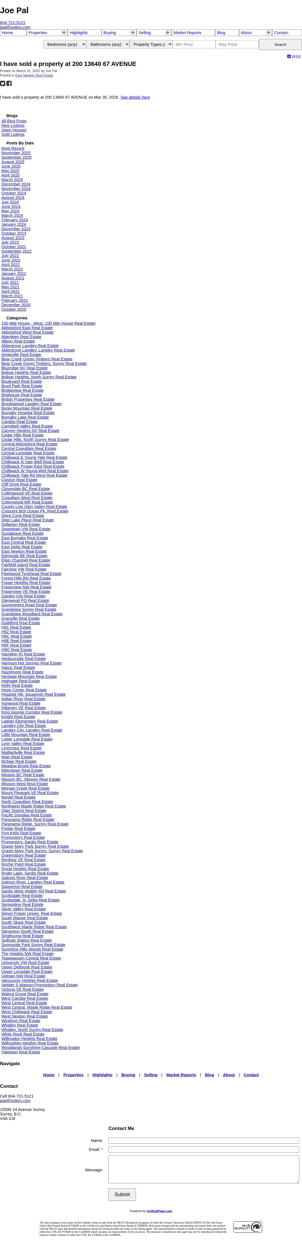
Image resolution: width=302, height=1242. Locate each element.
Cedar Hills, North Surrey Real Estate (35, 439)
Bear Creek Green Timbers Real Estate (36, 359)
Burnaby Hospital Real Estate (28, 412)
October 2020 (13, 309)
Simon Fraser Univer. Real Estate (31, 913)
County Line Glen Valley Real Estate (34, 506)
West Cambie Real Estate (24, 998)
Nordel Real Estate (18, 797)
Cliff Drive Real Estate (21, 484)
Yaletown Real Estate (20, 1052)
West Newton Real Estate (24, 1016)
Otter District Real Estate (23, 810)
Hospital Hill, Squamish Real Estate (33, 694)
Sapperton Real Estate (21, 886)
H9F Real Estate (16, 645)
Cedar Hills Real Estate (22, 435)
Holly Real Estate (17, 685)
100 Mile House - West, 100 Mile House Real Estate (48, 323)
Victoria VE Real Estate (22, 989)
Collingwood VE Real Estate (26, 493)
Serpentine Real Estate (22, 904)
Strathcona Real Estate (22, 936)
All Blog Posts (13, 121)
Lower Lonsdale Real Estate (26, 739)
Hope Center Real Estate (24, 690)
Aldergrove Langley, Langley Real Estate (38, 350)
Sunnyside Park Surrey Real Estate (33, 944)
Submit (122, 1194)
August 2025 (12, 162)
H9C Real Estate (16, 636)
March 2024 (12, 215)
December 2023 (15, 229)
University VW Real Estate (25, 962)
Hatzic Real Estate (18, 667)
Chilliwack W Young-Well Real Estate (35, 471)
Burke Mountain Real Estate (26, 408)
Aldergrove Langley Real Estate (30, 345)
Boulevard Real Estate (21, 381)
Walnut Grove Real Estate (24, 994)
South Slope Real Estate (23, 922)
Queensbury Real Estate (23, 855)
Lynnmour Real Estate (21, 748)
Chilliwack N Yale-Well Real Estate (32, 462)
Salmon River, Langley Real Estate (32, 882)
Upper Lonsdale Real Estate (26, 971)
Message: (94, 1170)
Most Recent (12, 148)
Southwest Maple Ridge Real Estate (34, 927)
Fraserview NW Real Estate (26, 587)
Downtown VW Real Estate (25, 529)
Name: (97, 1140)
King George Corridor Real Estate (31, 712)
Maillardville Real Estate (23, 752)
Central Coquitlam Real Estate (28, 448)
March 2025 (12, 179)
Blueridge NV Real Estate (24, 368)
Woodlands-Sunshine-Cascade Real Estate (40, 1047)
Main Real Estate (17, 757)
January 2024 (13, 224)
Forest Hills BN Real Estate (26, 578)
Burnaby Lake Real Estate (25, 417)
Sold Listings (13, 134)
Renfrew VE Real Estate (23, 860)
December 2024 (15, 184)
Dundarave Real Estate (22, 533)
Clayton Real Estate (19, 480)
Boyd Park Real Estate (21, 386)
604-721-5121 (12, 22)
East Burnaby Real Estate (24, 538)
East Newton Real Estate (34, 75)
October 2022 (13, 246)
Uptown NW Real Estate (23, 976)
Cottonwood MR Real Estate (27, 502)
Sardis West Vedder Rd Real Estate (33, 891)
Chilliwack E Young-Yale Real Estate (34, 457)
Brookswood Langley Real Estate (31, 404)
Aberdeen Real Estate (21, 336)
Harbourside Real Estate (23, 658)
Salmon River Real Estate (24, 877)
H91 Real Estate (16, 627)
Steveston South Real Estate (27, 931)
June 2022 (10, 260)
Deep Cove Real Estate (22, 515)
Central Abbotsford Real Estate (29, 444)
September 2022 (16, 251)
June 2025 (10, 166)
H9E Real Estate (16, 640)
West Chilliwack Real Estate (26, 1012)
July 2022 (10, 255)
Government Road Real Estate (29, 605)
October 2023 (13, 233)
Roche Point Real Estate (23, 864)
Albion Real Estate (18, 341)
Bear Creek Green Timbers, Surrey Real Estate (44, 363)
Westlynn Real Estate (20, 1020)
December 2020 (15, 305)
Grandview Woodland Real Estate (32, 614)
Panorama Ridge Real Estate (27, 819)
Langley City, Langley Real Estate (31, 730)
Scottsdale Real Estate (22, 895)
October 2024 (13, 193)
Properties (37, 32)
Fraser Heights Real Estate (25, 582)
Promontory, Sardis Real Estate (29, 842)
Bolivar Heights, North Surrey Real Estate (39, 377)
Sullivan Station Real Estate (26, 940)
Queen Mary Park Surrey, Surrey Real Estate (42, 851)
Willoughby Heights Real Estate (30, 1043)
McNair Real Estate (18, 761)
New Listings (13, 125)
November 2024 (15, 188)
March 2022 (12, 269)
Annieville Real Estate (21, 354)
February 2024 (14, 220)
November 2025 (15, 153)
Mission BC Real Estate (22, 775)
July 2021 (10, 282)
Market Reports (187, 32)
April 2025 (10, 175)
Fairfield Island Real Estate (25, 564)
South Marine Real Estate (24, 918)
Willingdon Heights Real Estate (29, 1038)
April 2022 (10, 264)
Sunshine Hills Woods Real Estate (32, 949)
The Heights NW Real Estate (27, 953)
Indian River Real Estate (23, 699)
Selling (144, 32)
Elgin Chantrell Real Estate (25, 560)
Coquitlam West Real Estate (26, 497)
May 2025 (10, 170)
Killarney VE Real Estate (23, 708)
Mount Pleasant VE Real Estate (30, 792)
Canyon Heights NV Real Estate (30, 430)
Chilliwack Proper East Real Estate (32, 466)
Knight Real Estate (18, 716)
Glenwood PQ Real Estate (25, 600)
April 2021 (10, 291)
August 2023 (12, 238)
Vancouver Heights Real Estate (29, 980)
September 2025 (16, 157)
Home (7, 32)
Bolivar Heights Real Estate (26, 372)
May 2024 (10, 211)
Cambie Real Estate (19, 421)
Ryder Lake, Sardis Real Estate (29, 873)
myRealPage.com (159, 1211)
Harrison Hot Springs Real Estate (31, 663)
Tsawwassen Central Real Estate (31, 958)
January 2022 (13, 273)
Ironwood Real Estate (20, 703)
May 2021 (10, 287)
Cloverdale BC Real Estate (25, 488)
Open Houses (13, 130)
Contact (281, 32)
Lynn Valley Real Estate (22, 743)
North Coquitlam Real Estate (27, 801)
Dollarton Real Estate (20, 524)
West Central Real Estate (24, 1003)
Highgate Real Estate (20, 681)
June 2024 (10, 206)
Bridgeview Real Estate (22, 390)
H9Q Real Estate (16, 649)
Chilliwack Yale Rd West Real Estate (34, 475)
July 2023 (10, 242)
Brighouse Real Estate (21, 395)
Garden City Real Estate (23, 596)
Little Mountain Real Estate (25, 734)
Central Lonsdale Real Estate (28, 453)
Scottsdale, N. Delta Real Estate (30, 900)
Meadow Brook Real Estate (26, 766)
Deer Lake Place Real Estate (27, 520)
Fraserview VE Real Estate (25, 591)
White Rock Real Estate (23, 1034)
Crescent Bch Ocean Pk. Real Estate (34, 511)
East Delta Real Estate (21, 547)
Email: (95, 1149)
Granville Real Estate (20, 618)
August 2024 (12, 197)
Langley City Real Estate (23, 725)
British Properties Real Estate (28, 399)
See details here (135, 97)
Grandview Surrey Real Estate (28, 609)
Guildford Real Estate (20, 623)
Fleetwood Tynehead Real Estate (31, 573)
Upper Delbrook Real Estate (26, 967)
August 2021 (12, 278)
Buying (109, 32)
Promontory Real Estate (23, 837)
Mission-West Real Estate (24, 784)
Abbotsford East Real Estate (27, 328)
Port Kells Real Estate (21, 833)
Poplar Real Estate (18, 828)
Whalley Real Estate (19, 1025)
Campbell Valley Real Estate (27, 426)
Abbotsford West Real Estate (27, 332)
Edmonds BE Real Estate (24, 556)
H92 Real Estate (16, 632)
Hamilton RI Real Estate (23, 654)
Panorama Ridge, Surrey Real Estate (35, 824)
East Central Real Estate (23, 542)
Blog (221, 32)
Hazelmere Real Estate (22, 672)
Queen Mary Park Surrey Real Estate (35, 846)
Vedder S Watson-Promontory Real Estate (39, 985)
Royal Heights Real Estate (25, 868)
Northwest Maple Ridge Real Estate (33, 806)
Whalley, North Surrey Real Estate (32, 1029)
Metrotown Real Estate (22, 770)
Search (280, 44)
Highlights (78, 32)
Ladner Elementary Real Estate (29, 721)
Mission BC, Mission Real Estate (30, 779)
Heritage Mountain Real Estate (29, 676)
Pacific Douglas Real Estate (26, 815)
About (246, 32)
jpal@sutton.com (15, 1100)
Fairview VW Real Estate (24, 569)
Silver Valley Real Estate (23, 909)
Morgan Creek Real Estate (25, 788)
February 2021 (14, 300)
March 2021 (12, 296)
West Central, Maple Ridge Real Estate (36, 1007)
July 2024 (10, 202)
